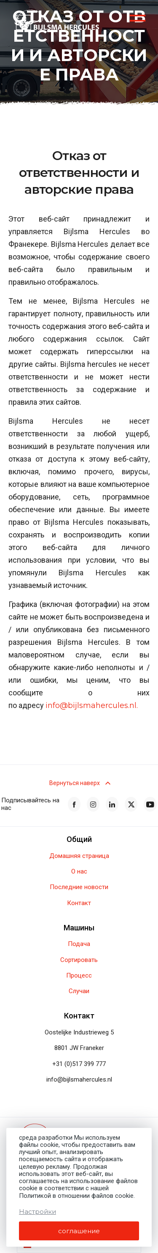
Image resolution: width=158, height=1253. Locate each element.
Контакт (79, 903)
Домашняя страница (79, 856)
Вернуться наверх (79, 783)
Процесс (79, 975)
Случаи (79, 991)
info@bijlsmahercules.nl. (92, 706)
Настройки (37, 1211)
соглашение (79, 1231)
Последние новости (79, 887)
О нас (79, 871)
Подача (79, 944)
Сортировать (79, 960)
